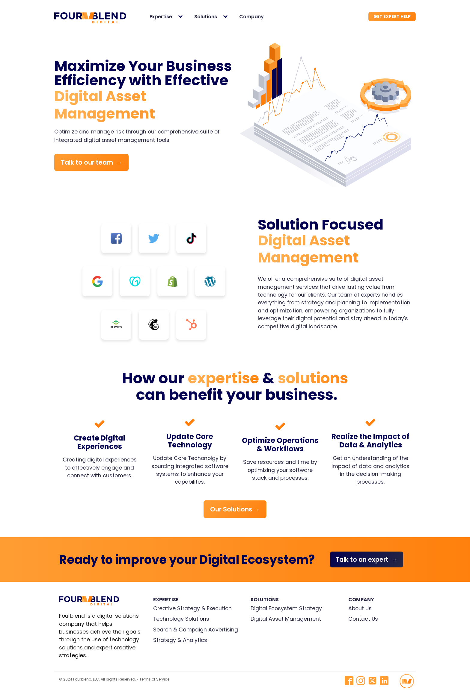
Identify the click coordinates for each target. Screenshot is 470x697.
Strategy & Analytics (180, 640)
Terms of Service (154, 679)
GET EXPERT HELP (392, 16)
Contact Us (363, 618)
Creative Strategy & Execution (192, 608)
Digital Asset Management (286, 618)
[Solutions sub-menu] (226, 16)
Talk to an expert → (366, 559)
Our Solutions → (235, 509)
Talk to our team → (91, 162)
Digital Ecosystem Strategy (286, 608)
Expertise (161, 16)
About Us (360, 608)
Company (251, 16)
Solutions (205, 16)
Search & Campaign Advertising (195, 629)
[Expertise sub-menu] (181, 16)
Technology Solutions (181, 618)
